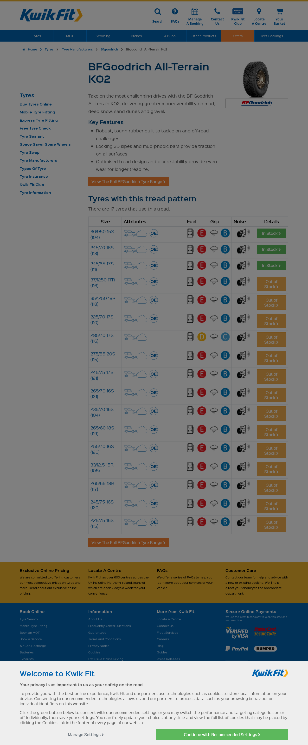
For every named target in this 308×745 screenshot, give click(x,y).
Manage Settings (86, 734)
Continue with (222, 734)
